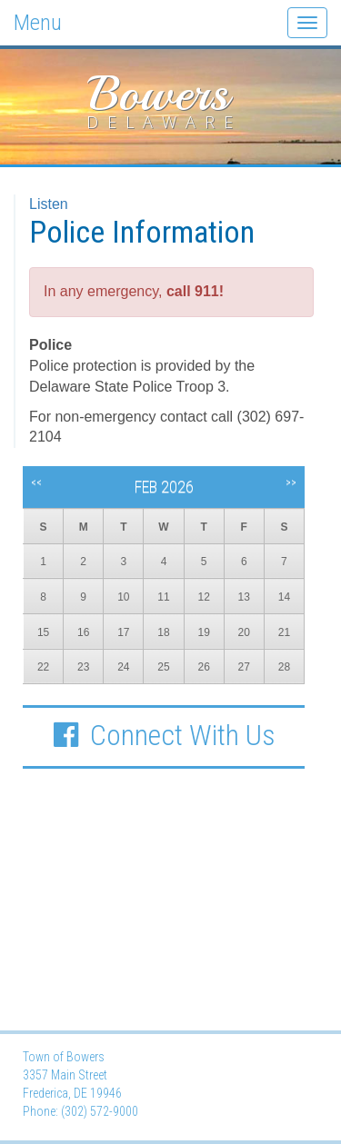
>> (291, 482)
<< (36, 482)
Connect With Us (163, 735)
